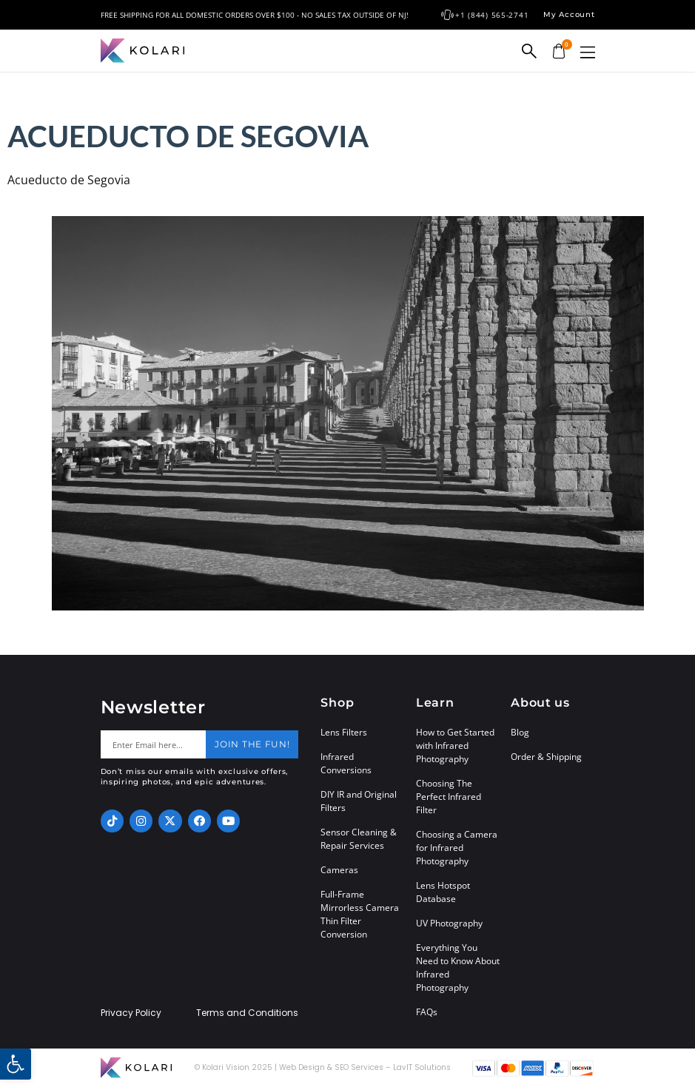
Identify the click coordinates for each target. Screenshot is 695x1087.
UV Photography (449, 923)
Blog (520, 732)
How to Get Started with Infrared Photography (455, 745)
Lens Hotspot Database (443, 892)
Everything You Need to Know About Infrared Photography (458, 967)
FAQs (426, 1012)
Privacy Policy (131, 1013)
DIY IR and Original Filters (358, 801)
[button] (587, 52)
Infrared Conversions (346, 763)
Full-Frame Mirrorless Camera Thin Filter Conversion (359, 914)
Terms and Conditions (247, 1013)
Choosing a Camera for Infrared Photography (456, 847)
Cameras (339, 870)
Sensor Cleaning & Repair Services (358, 839)
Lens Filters (343, 732)
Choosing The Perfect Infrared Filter (448, 796)
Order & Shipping (546, 756)
